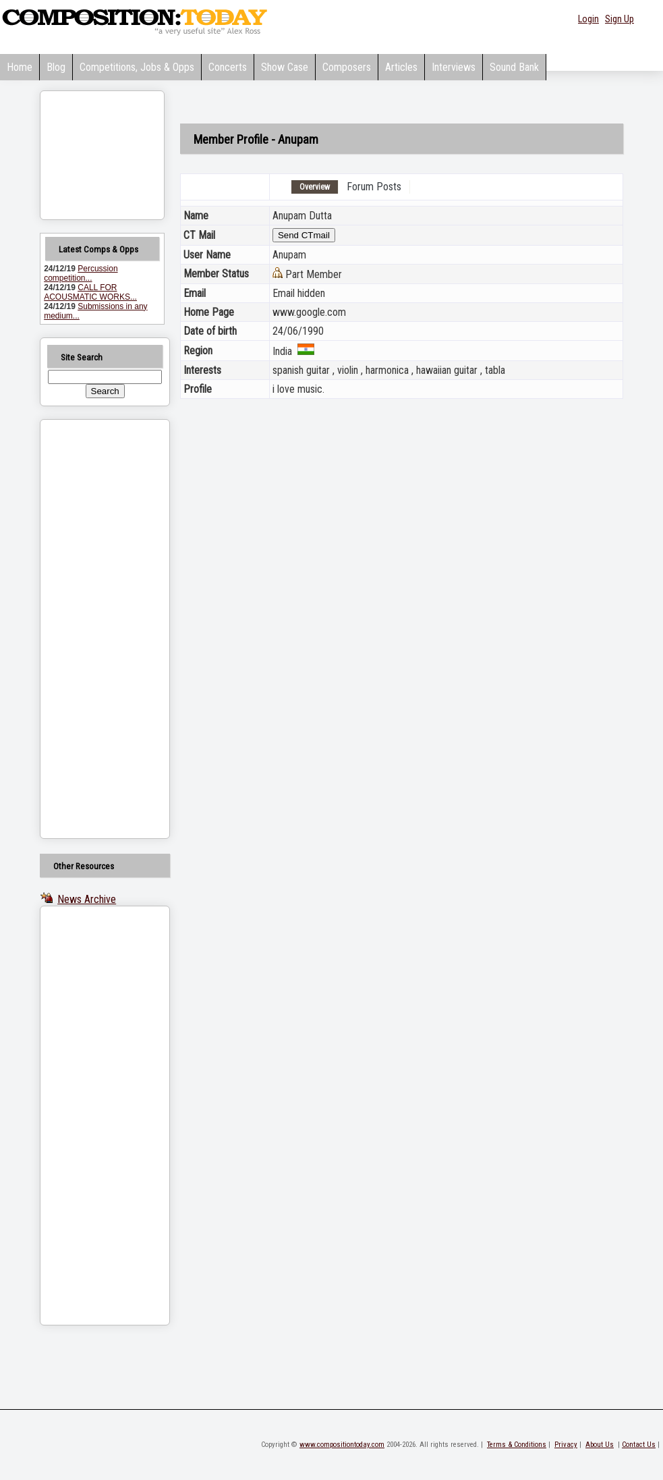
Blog (56, 67)
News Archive (86, 899)
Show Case (284, 67)
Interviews (453, 67)
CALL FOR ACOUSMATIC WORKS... (90, 292)
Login (588, 18)
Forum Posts (374, 186)
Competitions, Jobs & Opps (137, 67)
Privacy (565, 1444)
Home (19, 67)
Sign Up (619, 18)
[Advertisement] (87, 629)
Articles (401, 67)
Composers (346, 67)
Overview (314, 187)
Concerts (227, 67)
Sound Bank (514, 67)
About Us (599, 1444)
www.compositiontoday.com (341, 1444)
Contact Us (639, 1444)
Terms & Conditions (516, 1444)
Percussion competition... (80, 273)
